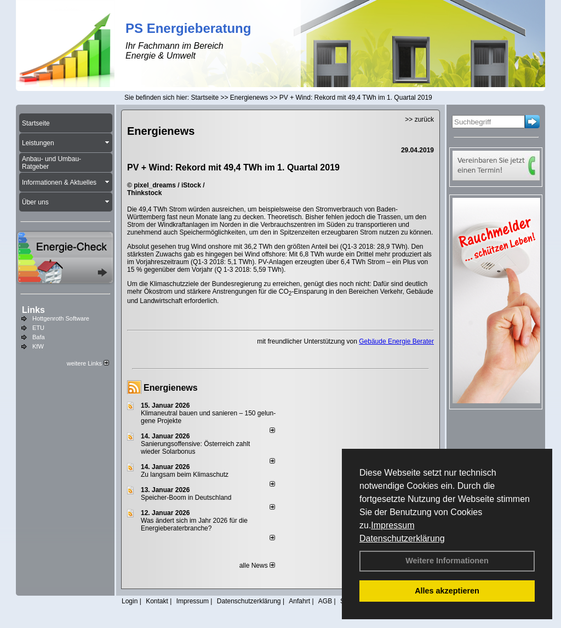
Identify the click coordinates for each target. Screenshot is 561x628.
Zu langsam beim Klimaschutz (184, 474)
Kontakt (157, 601)
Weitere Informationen (447, 560)
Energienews (171, 387)
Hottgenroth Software (60, 318)
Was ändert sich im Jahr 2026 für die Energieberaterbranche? (194, 524)
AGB (325, 601)
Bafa (38, 337)
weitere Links (88, 363)
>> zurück (419, 119)
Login (130, 601)
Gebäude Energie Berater (396, 341)
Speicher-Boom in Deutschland (186, 497)
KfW (38, 346)
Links (33, 310)
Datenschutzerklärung (402, 538)
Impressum (392, 525)
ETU (38, 327)
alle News (257, 565)
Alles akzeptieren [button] (447, 590)
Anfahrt (299, 601)
